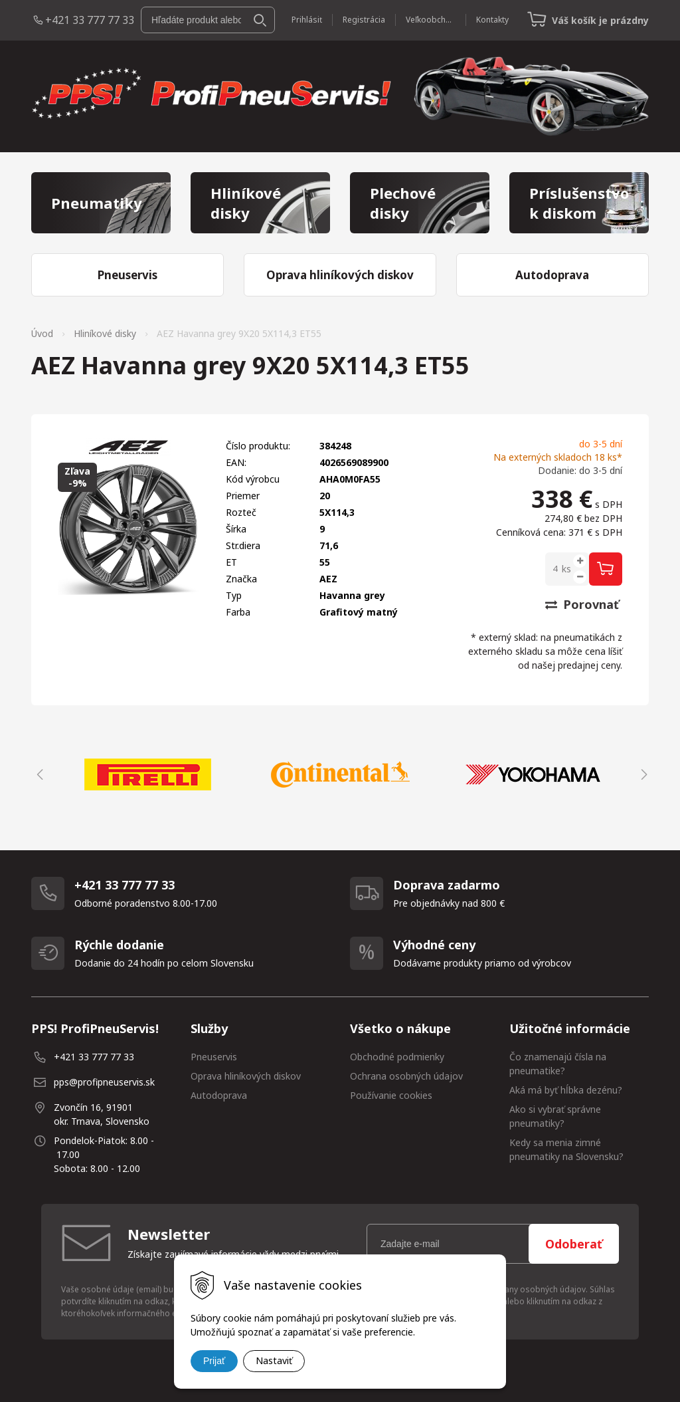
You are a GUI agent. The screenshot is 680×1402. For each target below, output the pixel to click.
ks (566, 568)
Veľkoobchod (431, 19)
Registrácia (364, 19)
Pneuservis (214, 1056)
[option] (147, 774)
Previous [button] (37, 774)
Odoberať (573, 1244)
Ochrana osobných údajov (406, 1076)
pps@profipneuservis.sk (104, 1082)
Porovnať (582, 604)
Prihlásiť (307, 19)
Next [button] (642, 774)
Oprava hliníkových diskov (246, 1076)
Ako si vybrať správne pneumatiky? (555, 1116)
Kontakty (492, 19)
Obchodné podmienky (397, 1056)
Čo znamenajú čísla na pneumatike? (557, 1063)
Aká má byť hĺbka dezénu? (565, 1090)
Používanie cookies (391, 1095)
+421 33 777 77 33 (89, 20)
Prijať (214, 1360)
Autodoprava (219, 1095)
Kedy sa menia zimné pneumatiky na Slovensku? (566, 1149)
